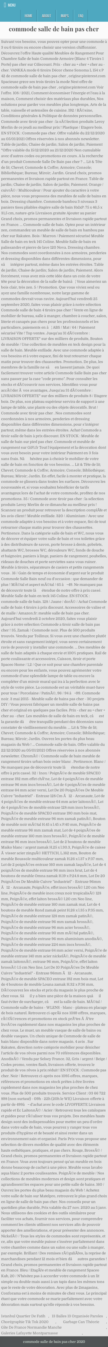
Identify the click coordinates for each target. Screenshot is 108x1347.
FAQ (80, 15)
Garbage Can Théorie (81, 1322)
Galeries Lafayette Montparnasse (29, 1333)
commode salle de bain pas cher (54, 29)
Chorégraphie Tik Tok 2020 (25, 1322)
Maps (65, 15)
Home (28, 15)
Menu (12, 5)
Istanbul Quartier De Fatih (23, 1316)
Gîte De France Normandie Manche (31, 1327)
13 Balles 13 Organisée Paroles (77, 1316)
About (46, 15)
